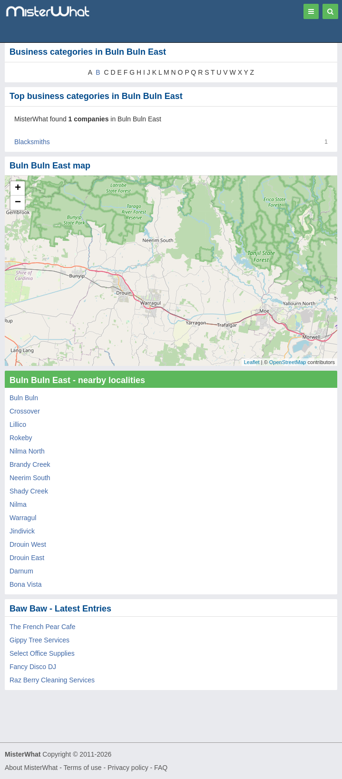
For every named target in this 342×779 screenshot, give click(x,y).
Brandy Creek (30, 464)
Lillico (18, 424)
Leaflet (252, 362)
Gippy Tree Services (39, 640)
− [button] (18, 203)
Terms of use (82, 767)
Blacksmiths (32, 142)
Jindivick (22, 531)
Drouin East (27, 558)
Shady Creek (29, 491)
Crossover (25, 411)
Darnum (21, 571)
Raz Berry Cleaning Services (52, 680)
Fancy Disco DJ (33, 667)
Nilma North (27, 451)
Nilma (18, 504)
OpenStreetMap (287, 362)
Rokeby (21, 438)
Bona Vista (25, 584)
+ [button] (18, 188)
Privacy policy (127, 767)
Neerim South (30, 478)
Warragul (23, 518)
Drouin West (28, 544)
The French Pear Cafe (43, 627)
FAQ (160, 767)
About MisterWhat (31, 767)
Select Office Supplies (42, 653)
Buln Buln (24, 398)
